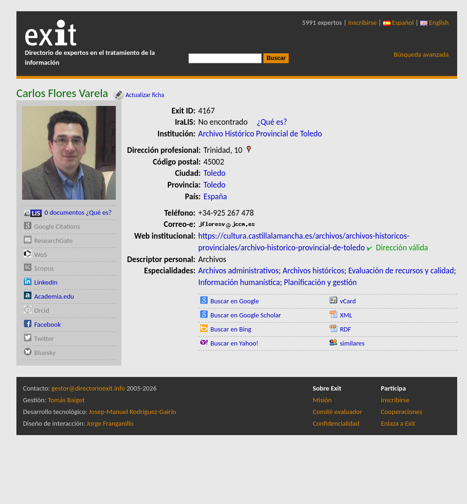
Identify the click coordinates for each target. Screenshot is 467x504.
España (215, 196)
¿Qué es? (272, 122)
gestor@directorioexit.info (88, 388)
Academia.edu (54, 296)
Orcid (41, 310)
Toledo (214, 173)
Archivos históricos (313, 270)
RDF (345, 329)
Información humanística (239, 282)
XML (346, 315)
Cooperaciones (401, 411)
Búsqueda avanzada (421, 54)
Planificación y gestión (320, 282)
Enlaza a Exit (398, 423)
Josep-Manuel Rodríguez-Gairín (132, 411)
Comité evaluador (337, 411)
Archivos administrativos (238, 270)
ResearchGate (53, 240)
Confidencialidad (336, 423)
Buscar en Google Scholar (246, 315)
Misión (322, 400)
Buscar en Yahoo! (234, 343)
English (434, 22)
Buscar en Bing (231, 329)
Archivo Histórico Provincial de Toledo (260, 133)
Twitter (44, 338)
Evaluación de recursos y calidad (401, 270)
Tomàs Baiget (66, 400)
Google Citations (57, 226)
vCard (348, 301)
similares (352, 343)
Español (398, 22)
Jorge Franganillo (110, 423)
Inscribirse (362, 22)
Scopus (44, 268)
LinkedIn (46, 282)
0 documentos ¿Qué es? (68, 212)
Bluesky (44, 352)
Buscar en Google (235, 301)
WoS (40, 254)
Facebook (47, 324)
